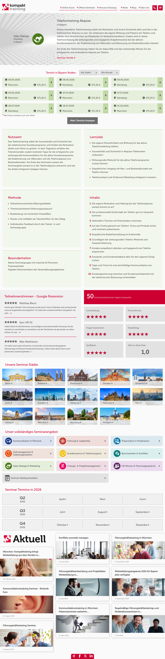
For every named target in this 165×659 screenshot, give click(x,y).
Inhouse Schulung (106, 7)
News (124, 7)
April (62, 499)
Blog (133, 7)
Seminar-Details (66, 57)
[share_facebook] (79, 656)
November (102, 524)
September (143, 512)
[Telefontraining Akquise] (154, 7)
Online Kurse (67, 7)
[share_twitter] (85, 656)
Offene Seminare (86, 7)
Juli (62, 512)
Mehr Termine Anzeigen (82, 120)
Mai (102, 499)
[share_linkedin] (91, 656)
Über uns (144, 7)
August (102, 512)
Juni (142, 499)
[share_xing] (74, 656)
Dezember (142, 524)
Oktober (62, 524)
